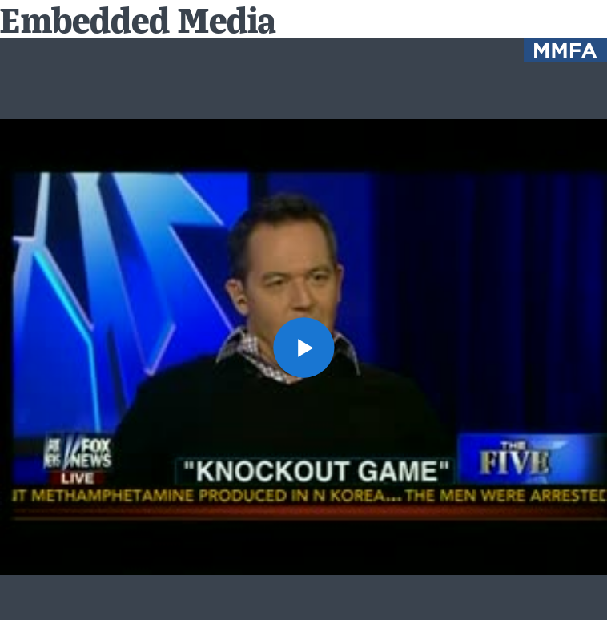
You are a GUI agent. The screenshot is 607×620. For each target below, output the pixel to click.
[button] (303, 347)
